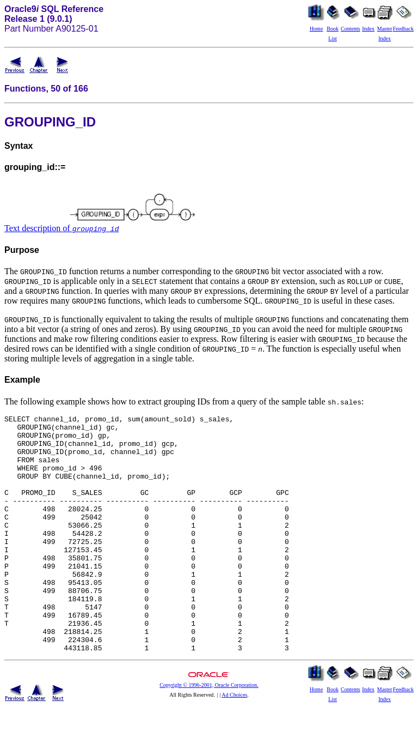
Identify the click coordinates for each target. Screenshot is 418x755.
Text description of (61, 228)
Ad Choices (234, 742)
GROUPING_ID (50, 121)
